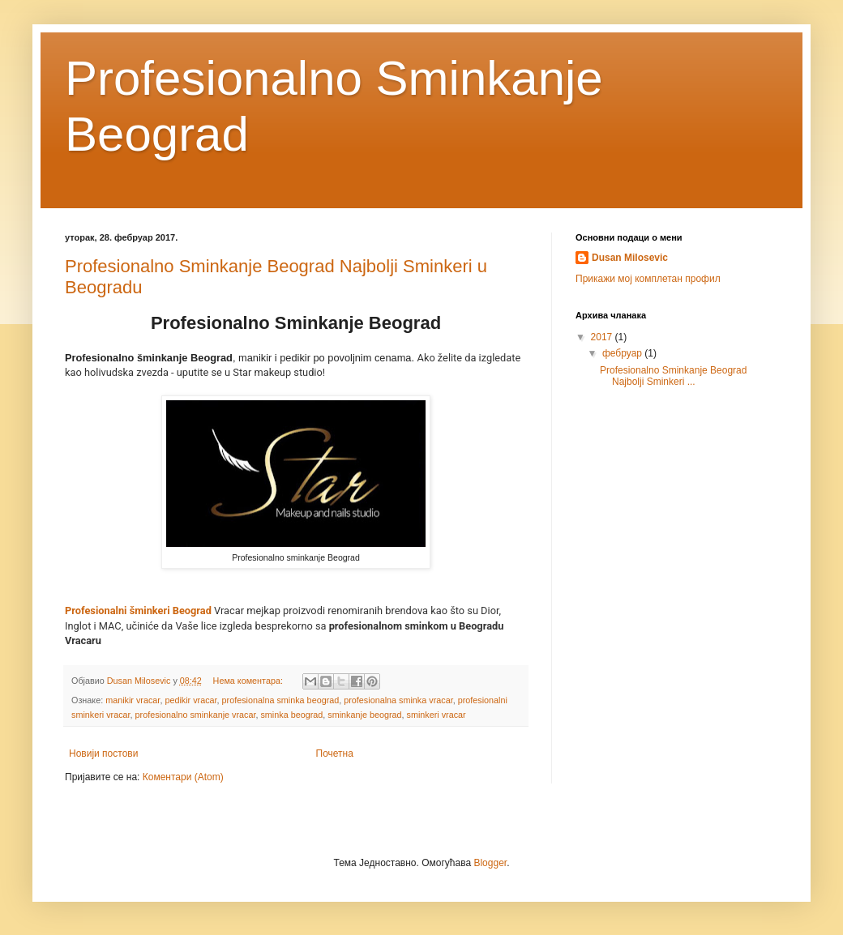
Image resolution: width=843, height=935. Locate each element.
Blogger (490, 863)
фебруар (623, 353)
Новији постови (103, 753)
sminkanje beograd (364, 714)
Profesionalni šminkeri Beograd (138, 610)
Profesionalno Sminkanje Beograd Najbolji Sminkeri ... (673, 376)
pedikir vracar (190, 700)
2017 (603, 337)
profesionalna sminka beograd (281, 700)
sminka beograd (291, 714)
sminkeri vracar (436, 714)
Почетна (334, 753)
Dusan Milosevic (630, 257)
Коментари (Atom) (183, 777)
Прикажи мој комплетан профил (648, 278)
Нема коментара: (249, 680)
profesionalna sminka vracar (398, 700)
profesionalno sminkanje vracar (195, 714)
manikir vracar (132, 700)
